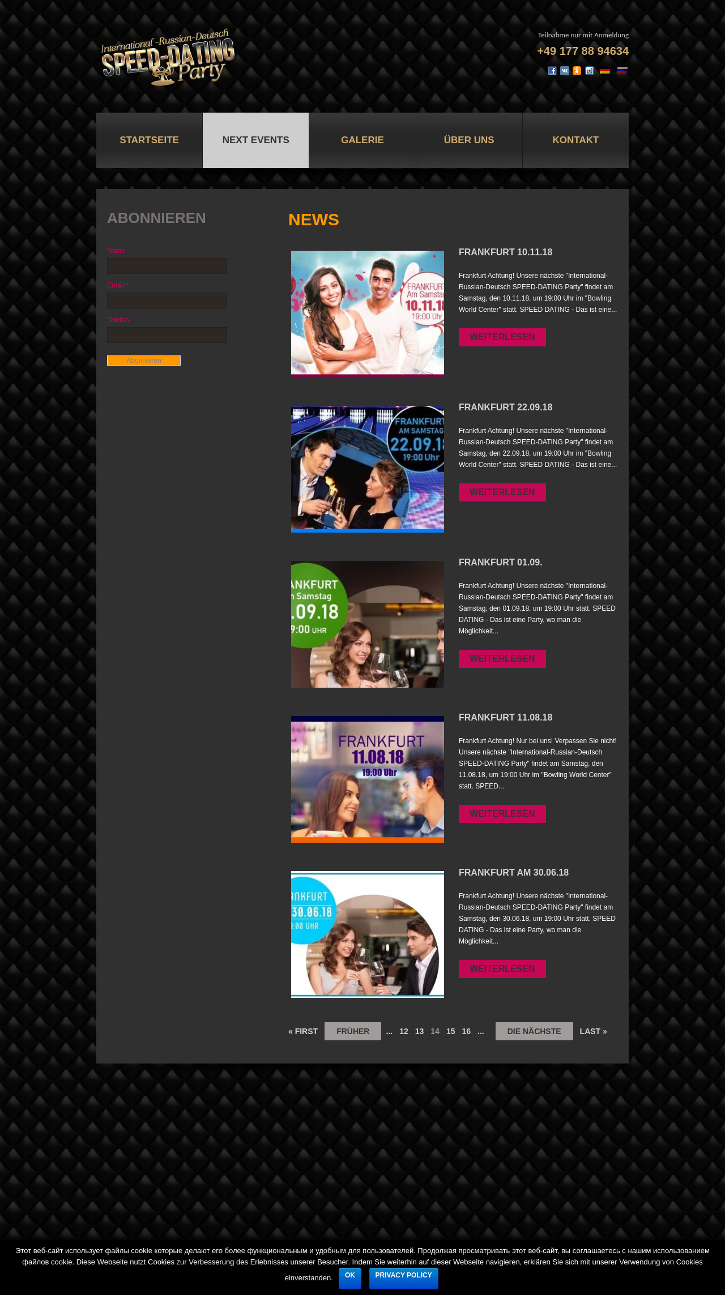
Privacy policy (404, 1275)
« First (303, 1031)
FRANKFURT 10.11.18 (505, 252)
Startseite (149, 140)
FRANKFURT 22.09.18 (505, 407)
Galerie (362, 140)
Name (116, 251)
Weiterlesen (502, 337)
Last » (593, 1031)
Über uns (469, 140)
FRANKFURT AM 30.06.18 (514, 872)
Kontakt (575, 140)
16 (466, 1031)
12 (403, 1031)
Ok (350, 1275)
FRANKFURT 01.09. (501, 562)
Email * (118, 285)
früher (352, 1031)
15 (450, 1031)
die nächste (534, 1031)
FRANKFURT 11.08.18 (505, 717)
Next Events (256, 140)
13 (419, 1031)
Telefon (118, 320)
